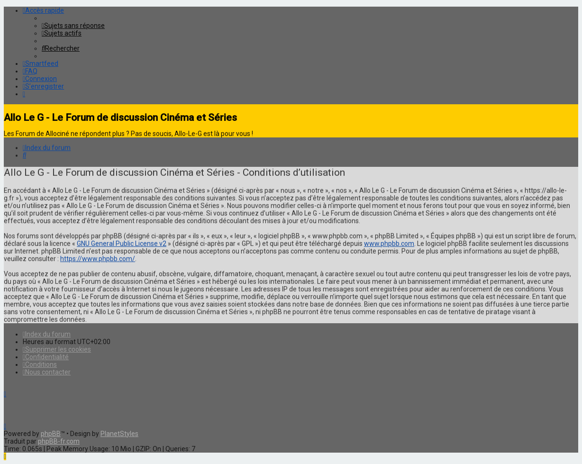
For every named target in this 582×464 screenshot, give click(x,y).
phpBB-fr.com (59, 441)
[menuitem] (73, 25)
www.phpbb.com (389, 242)
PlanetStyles (119, 433)
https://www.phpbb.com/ (97, 258)
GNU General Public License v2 (121, 242)
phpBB (51, 433)
